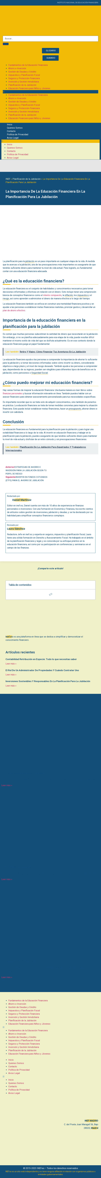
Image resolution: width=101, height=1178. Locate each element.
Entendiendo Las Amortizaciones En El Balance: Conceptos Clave (50, 779)
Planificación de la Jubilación (22, 85)
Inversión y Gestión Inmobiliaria (23, 81)
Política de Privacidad (17, 134)
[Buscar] (6, 44)
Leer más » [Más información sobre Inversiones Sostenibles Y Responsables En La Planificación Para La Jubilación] (11, 685)
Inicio (9, 124)
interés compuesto (52, 295)
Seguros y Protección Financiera (24, 78)
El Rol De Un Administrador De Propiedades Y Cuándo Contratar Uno (42, 670)
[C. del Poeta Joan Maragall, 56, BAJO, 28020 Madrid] (50, 1107)
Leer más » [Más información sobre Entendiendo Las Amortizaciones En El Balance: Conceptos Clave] (6, 785)
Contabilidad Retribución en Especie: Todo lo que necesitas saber (41, 659)
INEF (8, 179)
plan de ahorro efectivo (14, 310)
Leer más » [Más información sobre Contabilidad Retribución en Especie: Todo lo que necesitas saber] (11, 663)
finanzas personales (13, 393)
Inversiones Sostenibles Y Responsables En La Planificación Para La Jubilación (48, 681)
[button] (50, 91)
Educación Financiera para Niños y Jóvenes (29, 88)
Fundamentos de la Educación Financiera (28, 65)
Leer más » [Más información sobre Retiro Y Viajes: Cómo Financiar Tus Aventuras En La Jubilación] (6, 879)
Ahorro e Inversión (17, 68)
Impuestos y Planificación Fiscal (24, 75)
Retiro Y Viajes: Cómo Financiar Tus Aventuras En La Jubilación (48, 873)
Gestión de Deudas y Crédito (22, 71)
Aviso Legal (12, 137)
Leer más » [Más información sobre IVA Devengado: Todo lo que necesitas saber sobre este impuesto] (6, 977)
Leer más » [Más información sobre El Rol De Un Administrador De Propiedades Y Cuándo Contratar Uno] (11, 674)
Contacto (11, 131)
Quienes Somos (15, 128)
